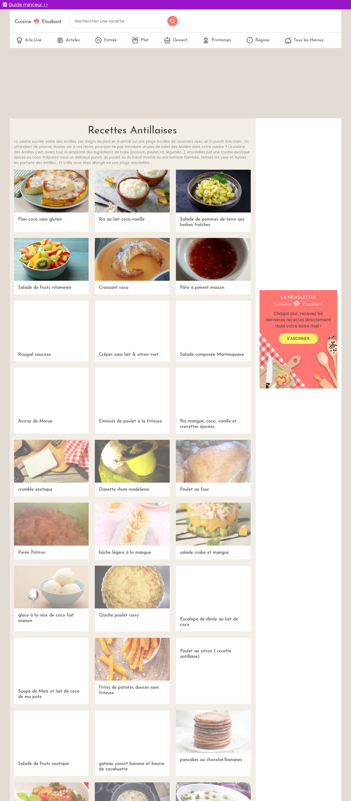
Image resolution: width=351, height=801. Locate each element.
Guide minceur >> (28, 5)
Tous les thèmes (304, 40)
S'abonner (298, 338)
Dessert (175, 40)
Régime (258, 40)
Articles (68, 40)
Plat (140, 40)
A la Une (28, 40)
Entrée (106, 40)
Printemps (217, 40)
